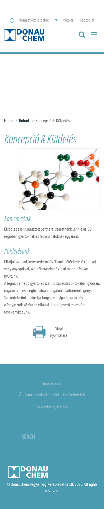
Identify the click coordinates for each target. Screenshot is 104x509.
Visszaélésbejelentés (52, 406)
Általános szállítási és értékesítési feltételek (52, 394)
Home (8, 120)
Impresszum (52, 383)
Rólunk (24, 120)
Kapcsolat (87, 20)
